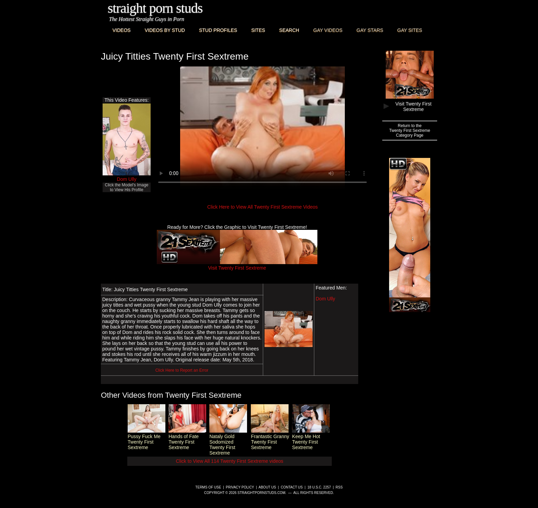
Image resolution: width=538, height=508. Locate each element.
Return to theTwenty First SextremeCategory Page (409, 130)
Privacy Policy (240, 487)
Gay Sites (409, 30)
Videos (122, 30)
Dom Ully (127, 179)
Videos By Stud (165, 30)
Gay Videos (327, 30)
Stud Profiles (218, 30)
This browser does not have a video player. (262, 128)
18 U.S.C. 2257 (319, 487)
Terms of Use (208, 487)
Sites (258, 30)
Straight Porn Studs (155, 8)
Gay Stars (369, 30)
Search (289, 30)
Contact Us (292, 487)
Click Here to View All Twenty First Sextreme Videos (262, 207)
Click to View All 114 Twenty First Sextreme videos (229, 461)
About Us (267, 487)
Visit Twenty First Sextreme (237, 265)
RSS (339, 487)
